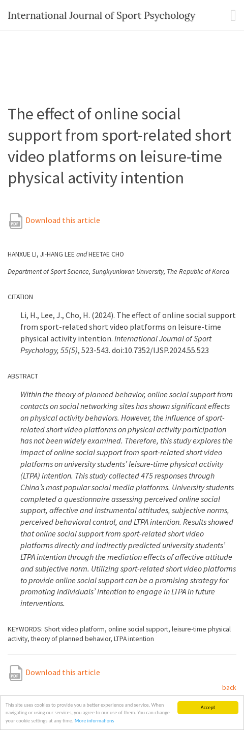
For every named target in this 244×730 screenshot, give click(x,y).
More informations (94, 721)
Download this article (54, 220)
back (229, 687)
